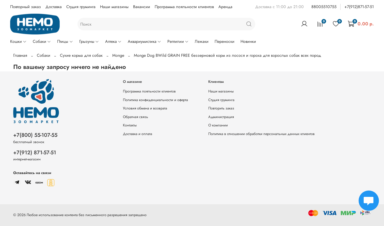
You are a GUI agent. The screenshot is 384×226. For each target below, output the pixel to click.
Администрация (221, 116)
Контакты (130, 125)
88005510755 (324, 7)
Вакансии (141, 7)
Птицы (65, 41)
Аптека (113, 41)
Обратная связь (135, 116)
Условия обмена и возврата (145, 108)
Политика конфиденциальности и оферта (155, 99)
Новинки (248, 41)
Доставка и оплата (137, 133)
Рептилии (178, 41)
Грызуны (89, 41)
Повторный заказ (25, 7)
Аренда (225, 7)
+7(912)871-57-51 (359, 7)
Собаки (42, 41)
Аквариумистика (144, 41)
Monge (118, 55)
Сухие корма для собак (81, 55)
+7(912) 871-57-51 (34, 152)
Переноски (224, 41)
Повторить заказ (221, 108)
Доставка (53, 7)
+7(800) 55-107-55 (35, 135)
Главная (20, 55)
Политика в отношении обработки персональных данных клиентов (261, 133)
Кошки (18, 41)
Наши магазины (114, 7)
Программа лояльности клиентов (184, 7)
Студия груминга (80, 7)
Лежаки (202, 41)
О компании (218, 125)
